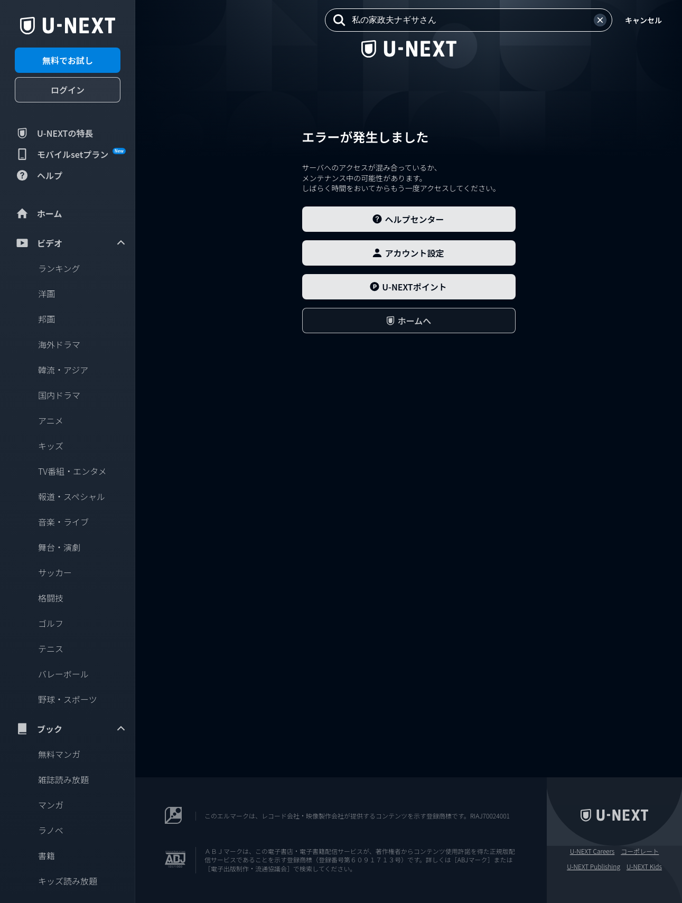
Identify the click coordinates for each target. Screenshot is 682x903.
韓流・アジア (63, 369)
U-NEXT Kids (644, 866)
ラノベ (50, 830)
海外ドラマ (59, 344)
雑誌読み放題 (63, 779)
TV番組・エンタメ (72, 471)
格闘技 (50, 597)
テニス (50, 648)
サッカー (55, 572)
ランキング (59, 268)
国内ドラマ (59, 395)
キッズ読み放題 (67, 880)
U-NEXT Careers (592, 851)
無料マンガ (59, 754)
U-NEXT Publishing (593, 866)
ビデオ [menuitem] (71, 243)
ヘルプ (38, 175)
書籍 (46, 855)
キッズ (50, 445)
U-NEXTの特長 (54, 133)
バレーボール (63, 673)
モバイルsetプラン (70, 154)
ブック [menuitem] (71, 728)
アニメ (50, 420)
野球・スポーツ (67, 699)
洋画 (46, 293)
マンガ (50, 804)
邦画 (46, 319)
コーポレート (640, 851)
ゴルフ (50, 623)
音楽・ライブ (63, 521)
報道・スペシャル (71, 496)
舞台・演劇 (59, 547)
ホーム (38, 213)
